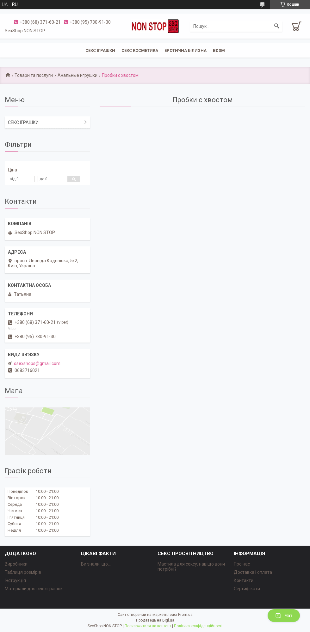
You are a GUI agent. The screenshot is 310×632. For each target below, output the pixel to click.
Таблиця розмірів (23, 572)
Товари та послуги (34, 75)
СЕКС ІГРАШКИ (100, 50)
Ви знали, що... (96, 564)
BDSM (219, 50)
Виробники (16, 564)
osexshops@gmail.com (37, 363)
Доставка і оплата (253, 572)
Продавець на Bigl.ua (155, 620)
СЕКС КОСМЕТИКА (139, 50)
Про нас (242, 564)
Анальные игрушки (77, 75)
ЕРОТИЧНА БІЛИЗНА (185, 50)
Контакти (243, 580)
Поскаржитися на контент (148, 626)
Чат (283, 615)
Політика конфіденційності (198, 626)
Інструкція (15, 580)
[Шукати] (277, 26)
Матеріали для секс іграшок (34, 588)
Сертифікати (247, 588)
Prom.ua (185, 614)
